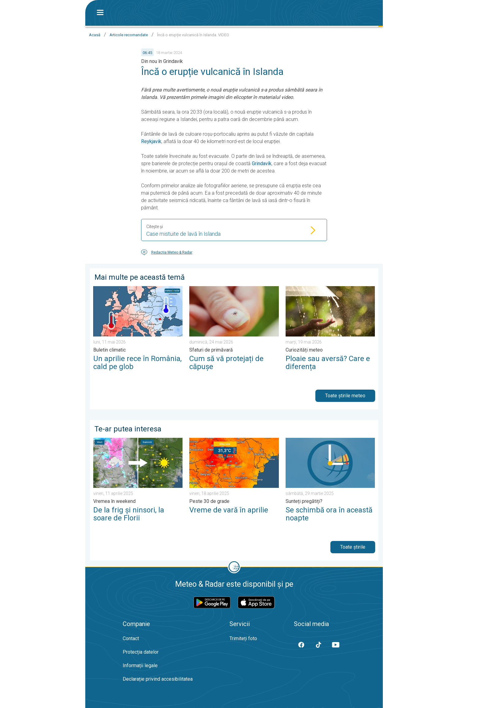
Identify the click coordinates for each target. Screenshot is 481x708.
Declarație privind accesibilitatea (158, 679)
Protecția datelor (141, 652)
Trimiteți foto (243, 638)
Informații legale (140, 665)
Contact (131, 638)
